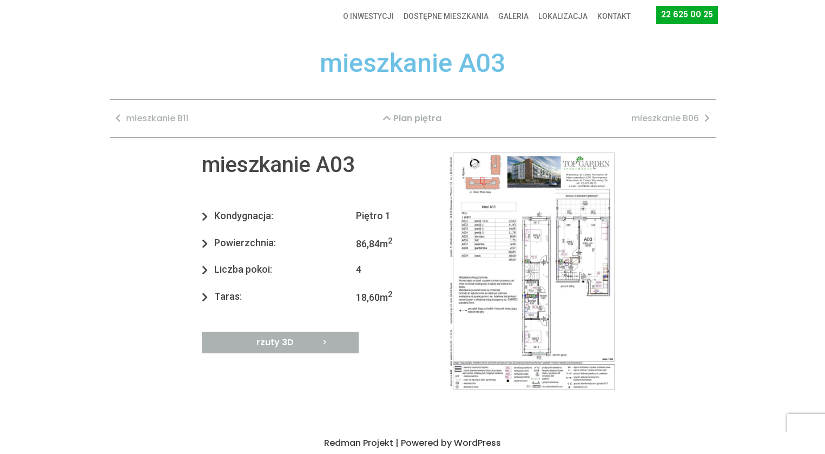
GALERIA (513, 16)
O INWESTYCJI (368, 16)
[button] (687, 15)
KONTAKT (614, 16)
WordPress (477, 443)
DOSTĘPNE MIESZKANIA (446, 16)
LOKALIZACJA (563, 16)
